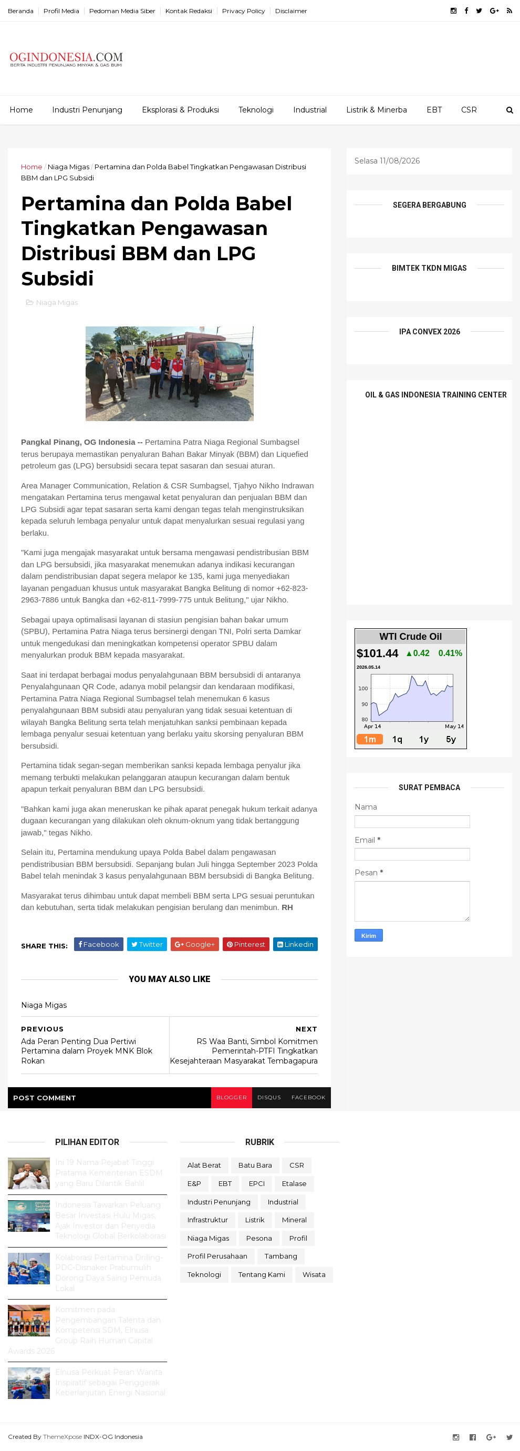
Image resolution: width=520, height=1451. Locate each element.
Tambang (281, 1256)
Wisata (314, 1274)
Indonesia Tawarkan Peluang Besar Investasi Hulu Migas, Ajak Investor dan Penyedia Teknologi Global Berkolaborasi (110, 1220)
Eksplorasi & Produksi (180, 110)
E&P (194, 1183)
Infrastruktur (208, 1219)
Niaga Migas (68, 166)
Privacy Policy (243, 11)
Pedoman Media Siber (122, 11)
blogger (231, 1097)
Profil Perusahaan (217, 1256)
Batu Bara (255, 1165)
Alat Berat (204, 1165)
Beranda (21, 11)
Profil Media (61, 11)
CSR (469, 110)
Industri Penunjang (87, 110)
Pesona (259, 1238)
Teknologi (256, 110)
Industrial (310, 110)
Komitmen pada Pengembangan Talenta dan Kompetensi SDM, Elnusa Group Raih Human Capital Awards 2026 (84, 1330)
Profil (298, 1238)
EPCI (257, 1183)
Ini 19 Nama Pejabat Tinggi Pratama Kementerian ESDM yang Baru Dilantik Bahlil (109, 1173)
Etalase (294, 1183)
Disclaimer (291, 11)
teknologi (204, 1274)
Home (21, 110)
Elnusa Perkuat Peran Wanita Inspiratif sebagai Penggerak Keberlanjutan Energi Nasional (110, 1382)
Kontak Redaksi (188, 11)
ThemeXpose (62, 1436)
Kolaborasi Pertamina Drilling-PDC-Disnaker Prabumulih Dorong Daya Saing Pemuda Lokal (109, 1273)
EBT (434, 110)
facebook (309, 1097)
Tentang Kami (261, 1274)
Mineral (294, 1219)
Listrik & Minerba (376, 110)
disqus (269, 1097)
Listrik (255, 1219)
